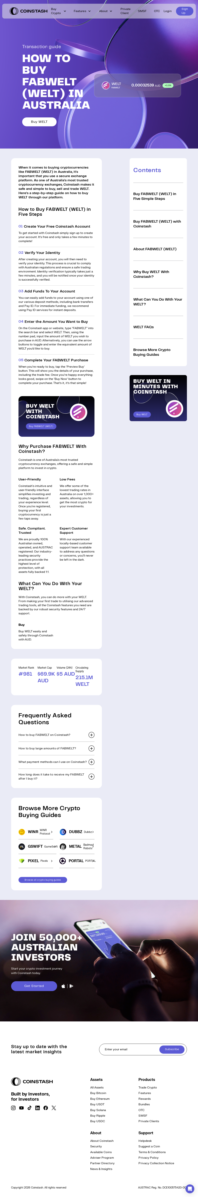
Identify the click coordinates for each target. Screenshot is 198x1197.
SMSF (142, 11)
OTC (157, 11)
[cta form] (143, 1049)
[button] (56, 735)
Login (167, 11)
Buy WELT (39, 122)
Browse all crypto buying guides (43, 880)
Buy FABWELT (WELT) (41, 426)
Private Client (126, 11)
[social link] (13, 1108)
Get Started (34, 986)
